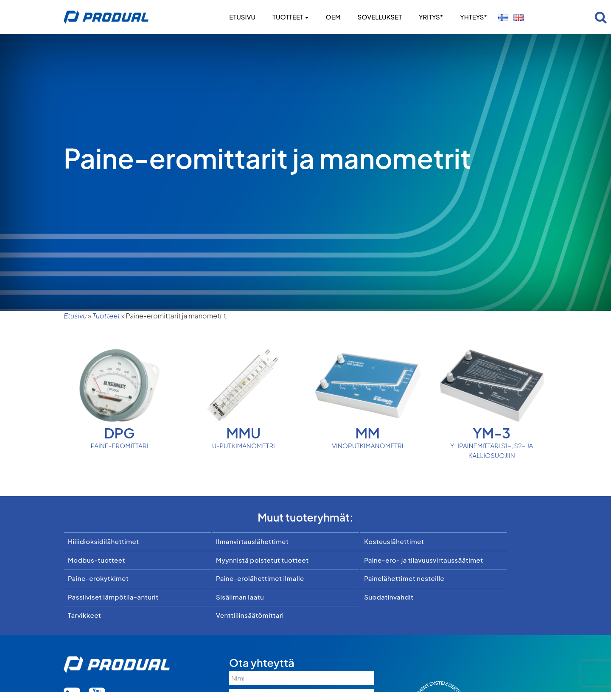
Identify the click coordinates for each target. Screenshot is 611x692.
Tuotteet (290, 17)
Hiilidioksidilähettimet (103, 541)
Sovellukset (380, 17)
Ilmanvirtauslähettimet (252, 541)
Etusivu (242, 17)
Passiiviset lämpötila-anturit (113, 597)
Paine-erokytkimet (98, 578)
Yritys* (431, 17)
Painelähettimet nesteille (404, 578)
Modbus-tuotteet (96, 560)
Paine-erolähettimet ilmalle (260, 578)
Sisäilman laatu (240, 597)
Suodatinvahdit (388, 597)
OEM (332, 17)
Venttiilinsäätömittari (250, 615)
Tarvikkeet (84, 615)
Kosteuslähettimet (394, 541)
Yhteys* (473, 17)
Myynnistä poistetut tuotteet (262, 560)
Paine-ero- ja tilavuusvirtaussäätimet (423, 560)
